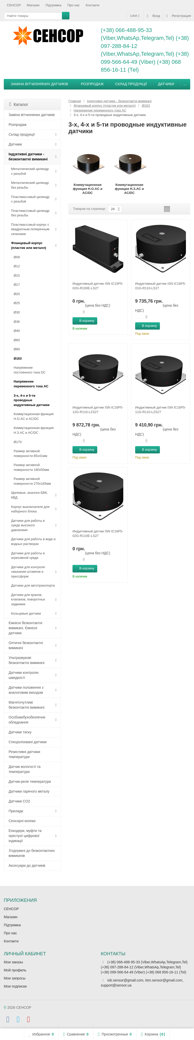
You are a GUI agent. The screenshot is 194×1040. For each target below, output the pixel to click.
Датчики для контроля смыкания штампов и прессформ (28, 571)
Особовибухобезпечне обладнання (27, 719)
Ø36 (17, 322)
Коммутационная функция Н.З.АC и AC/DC (34, 430)
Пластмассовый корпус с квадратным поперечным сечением (30, 229)
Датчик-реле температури (30, 781)
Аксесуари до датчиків (27, 865)
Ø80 (17, 349)
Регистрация (178, 16)
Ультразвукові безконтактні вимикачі (26, 660)
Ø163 (18, 358)
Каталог (18, 104)
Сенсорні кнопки (22, 821)
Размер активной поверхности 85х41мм (30, 453)
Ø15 (17, 275)
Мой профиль (15, 970)
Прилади (16, 811)
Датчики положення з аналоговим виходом (26, 690)
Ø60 (17, 340)
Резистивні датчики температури (24, 754)
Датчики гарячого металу (29, 791)
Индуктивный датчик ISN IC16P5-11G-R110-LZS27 (160, 410)
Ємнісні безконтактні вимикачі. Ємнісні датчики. (25, 628)
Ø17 (17, 284)
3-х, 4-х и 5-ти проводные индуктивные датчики (32, 400)
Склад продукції (131, 84)
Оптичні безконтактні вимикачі (26, 645)
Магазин (33, 5)
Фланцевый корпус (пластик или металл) (28, 245)
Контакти (92, 5)
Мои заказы (13, 962)
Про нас (73, 5)
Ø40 (17, 331)
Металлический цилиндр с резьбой (30, 171)
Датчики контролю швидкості (23, 675)
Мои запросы (15, 978)
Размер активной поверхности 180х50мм (31, 467)
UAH (135, 16)
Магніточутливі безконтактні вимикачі (26, 704)
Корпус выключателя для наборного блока (30, 509)
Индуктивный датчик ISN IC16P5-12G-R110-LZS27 (97, 410)
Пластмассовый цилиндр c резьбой (30, 199)
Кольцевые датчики (26, 613)
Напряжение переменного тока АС (31, 384)
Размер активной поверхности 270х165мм (32, 481)
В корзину (84, 321)
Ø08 (17, 257)
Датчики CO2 (19, 801)
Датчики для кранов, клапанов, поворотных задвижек (28, 599)
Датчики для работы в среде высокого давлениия (28, 525)
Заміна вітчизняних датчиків (39, 84)
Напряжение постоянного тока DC (29, 370)
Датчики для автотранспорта (33, 585)
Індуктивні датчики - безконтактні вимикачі (28, 156)
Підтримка (53, 5)
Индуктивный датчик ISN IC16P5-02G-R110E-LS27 (97, 533)
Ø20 (17, 294)
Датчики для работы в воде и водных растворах (33, 541)
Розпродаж (92, 84)
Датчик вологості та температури (24, 769)
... (184, 84)
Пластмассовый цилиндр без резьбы (30, 213)
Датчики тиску (20, 732)
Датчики (166, 84)
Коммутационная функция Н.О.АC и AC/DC (34, 416)
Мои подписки (15, 986)
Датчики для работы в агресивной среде (28, 555)
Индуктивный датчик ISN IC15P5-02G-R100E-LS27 (97, 286)
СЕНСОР (14, 5)
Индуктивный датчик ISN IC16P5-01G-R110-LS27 (160, 286)
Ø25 (17, 303)
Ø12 (17, 266)
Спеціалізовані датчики (28, 742)
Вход (153, 16)
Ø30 (17, 312)
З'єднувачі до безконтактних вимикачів (32, 853)
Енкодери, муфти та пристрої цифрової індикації (25, 836)
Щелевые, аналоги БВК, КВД (29, 495)
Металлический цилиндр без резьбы (30, 185)
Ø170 (18, 442)
